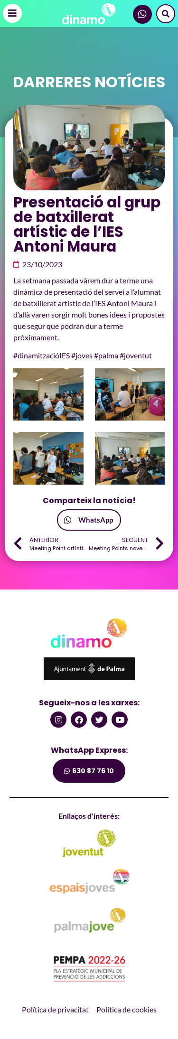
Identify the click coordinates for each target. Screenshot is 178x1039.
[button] (89, 520)
